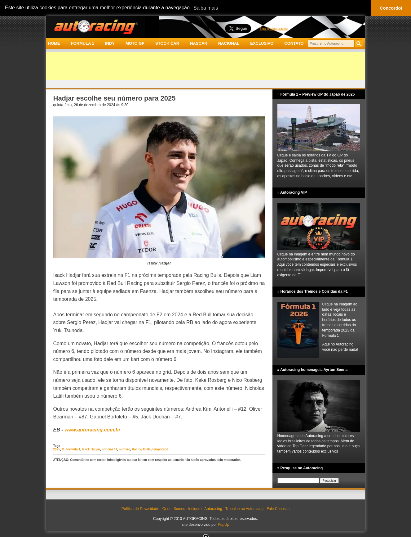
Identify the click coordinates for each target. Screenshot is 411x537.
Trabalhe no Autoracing (244, 509)
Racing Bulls (141, 449)
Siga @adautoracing (273, 28)
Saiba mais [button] (205, 8)
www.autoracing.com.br (92, 429)
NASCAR (198, 43)
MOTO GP (135, 43)
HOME (54, 43)
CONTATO (293, 43)
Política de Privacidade (140, 509)
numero (124, 449)
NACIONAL (229, 43)
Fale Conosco (278, 509)
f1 (63, 449)
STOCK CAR (167, 43)
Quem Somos (173, 509)
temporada (160, 449)
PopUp (223, 524)
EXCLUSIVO (261, 43)
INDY (110, 43)
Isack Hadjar (91, 449)
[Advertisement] (205, 66)
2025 (56, 449)
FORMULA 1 (82, 43)
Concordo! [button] (391, 8)
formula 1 (73, 449)
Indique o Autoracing (205, 509)
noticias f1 (109, 449)
